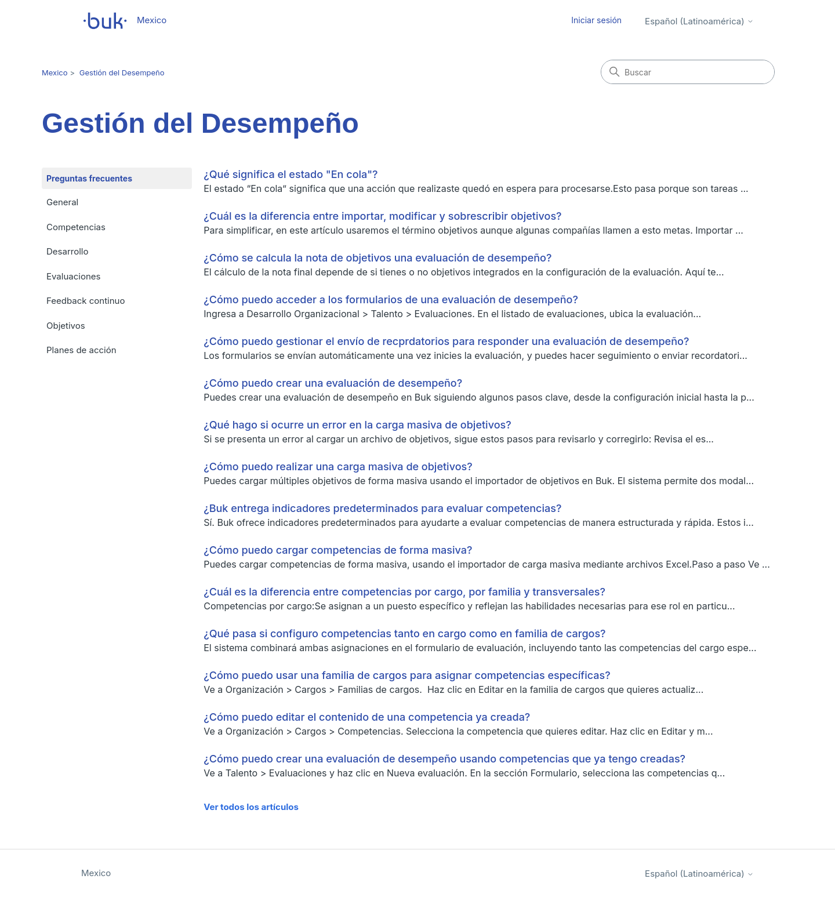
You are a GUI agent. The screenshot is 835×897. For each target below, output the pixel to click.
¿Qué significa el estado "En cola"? (290, 174)
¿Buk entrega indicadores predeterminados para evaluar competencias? (382, 508)
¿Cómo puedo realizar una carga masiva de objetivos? (338, 466)
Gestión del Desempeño (122, 72)
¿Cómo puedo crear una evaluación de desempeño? (333, 383)
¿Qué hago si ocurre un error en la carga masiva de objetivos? (357, 425)
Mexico (55, 72)
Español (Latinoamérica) (699, 21)
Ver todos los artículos (251, 806)
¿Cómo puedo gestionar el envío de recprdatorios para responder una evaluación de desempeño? (446, 341)
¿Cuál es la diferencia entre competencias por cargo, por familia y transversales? (404, 592)
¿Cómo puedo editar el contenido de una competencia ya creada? (367, 717)
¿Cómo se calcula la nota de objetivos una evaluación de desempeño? (377, 258)
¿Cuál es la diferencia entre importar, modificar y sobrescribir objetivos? (382, 216)
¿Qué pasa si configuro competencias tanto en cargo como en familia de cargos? (404, 633)
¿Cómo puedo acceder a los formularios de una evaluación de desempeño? (391, 299)
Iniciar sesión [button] (596, 20)
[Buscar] (687, 71)
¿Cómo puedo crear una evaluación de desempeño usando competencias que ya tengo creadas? (444, 759)
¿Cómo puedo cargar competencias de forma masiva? (338, 550)
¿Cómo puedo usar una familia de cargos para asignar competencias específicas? (407, 675)
